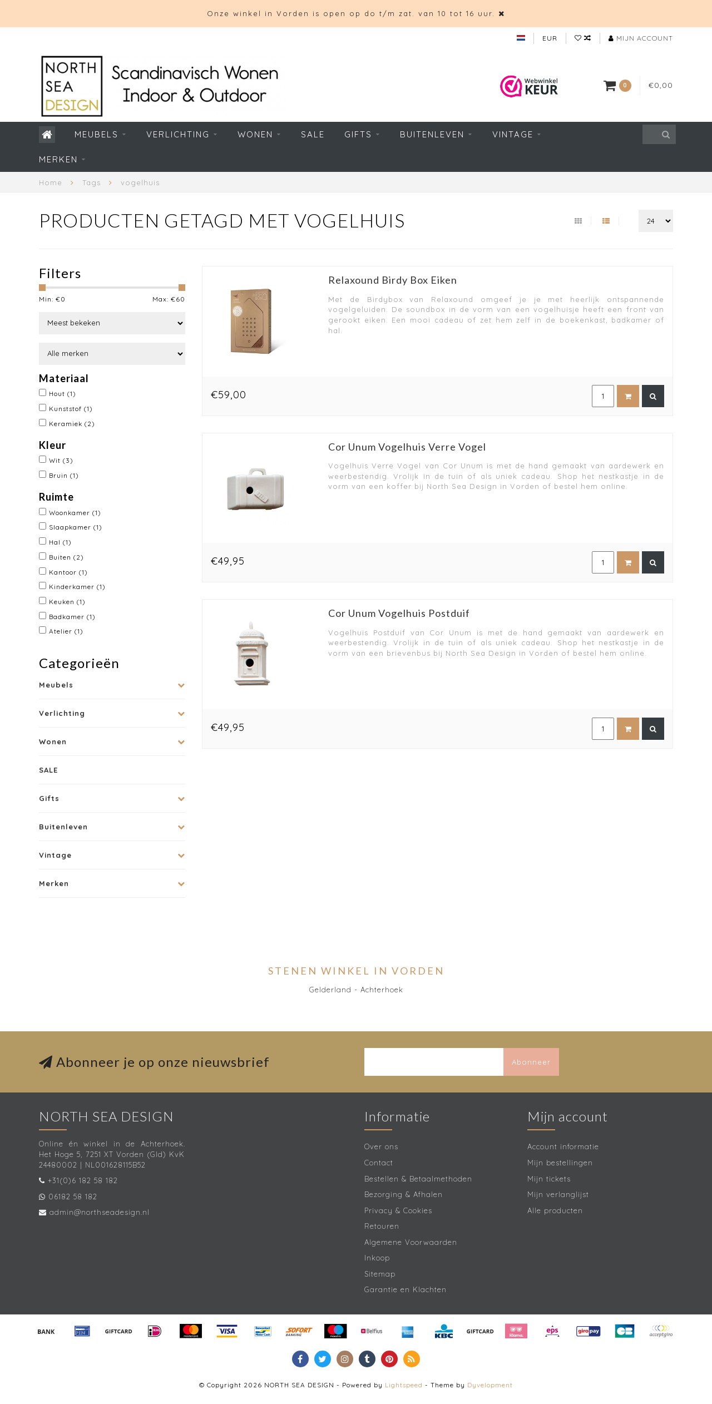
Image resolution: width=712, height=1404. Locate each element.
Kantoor (68, 572)
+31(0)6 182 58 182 (83, 1180)
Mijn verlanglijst (558, 1194)
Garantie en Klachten (405, 1289)
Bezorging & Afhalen (403, 1194)
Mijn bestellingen (560, 1162)
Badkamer (72, 616)
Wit (61, 460)
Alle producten (555, 1210)
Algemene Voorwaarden (410, 1242)
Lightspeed (404, 1385)
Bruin (64, 475)
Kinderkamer (77, 586)
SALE (313, 134)
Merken (58, 159)
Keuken (67, 601)
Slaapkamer (75, 527)
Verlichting (178, 134)
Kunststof (71, 408)
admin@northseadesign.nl (100, 1212)
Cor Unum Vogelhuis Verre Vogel (407, 447)
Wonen (255, 134)
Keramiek (72, 423)
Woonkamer (75, 512)
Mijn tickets (549, 1178)
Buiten (66, 557)
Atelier (66, 631)
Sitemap (379, 1273)
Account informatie (563, 1146)
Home (50, 182)
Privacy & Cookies (398, 1210)
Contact (378, 1162)
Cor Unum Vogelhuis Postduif (399, 613)
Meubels (96, 134)
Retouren (381, 1226)
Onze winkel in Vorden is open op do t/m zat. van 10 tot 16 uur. (351, 13)
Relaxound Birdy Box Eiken (392, 280)
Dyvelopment (490, 1385)
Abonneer (531, 1061)
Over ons (381, 1146)
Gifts (358, 134)
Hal (60, 542)
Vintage (512, 134)
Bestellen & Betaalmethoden (418, 1178)
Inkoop (377, 1257)
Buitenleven (432, 134)
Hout (62, 393)
